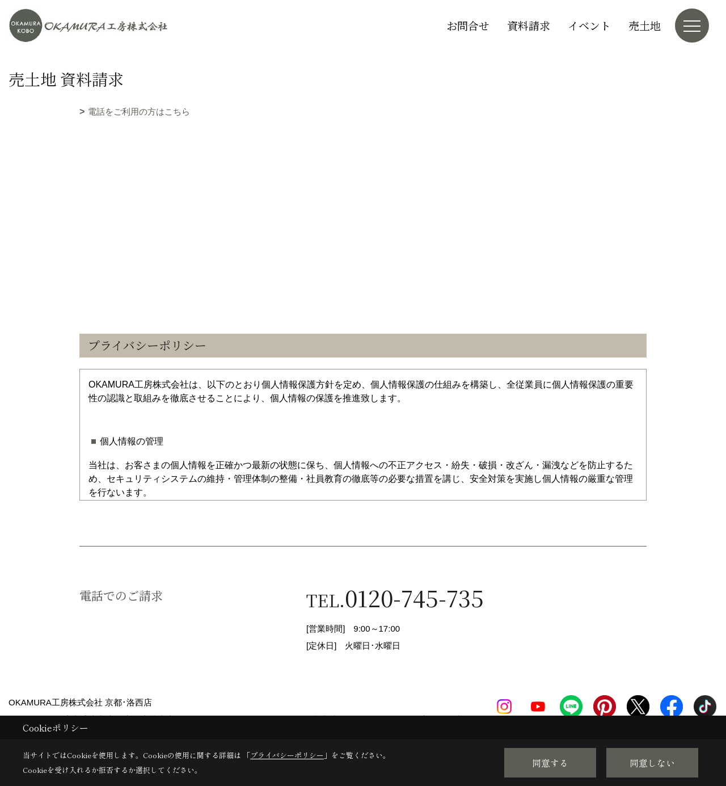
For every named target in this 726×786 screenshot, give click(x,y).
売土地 (644, 25)
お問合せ (467, 25)
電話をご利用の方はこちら (139, 111)
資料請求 (528, 25)
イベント (589, 25)
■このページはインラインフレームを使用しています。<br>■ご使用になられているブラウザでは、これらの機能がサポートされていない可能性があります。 (363, 200)
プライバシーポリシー (287, 755)
